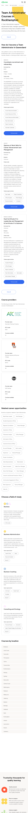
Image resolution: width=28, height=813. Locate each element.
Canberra (6, 731)
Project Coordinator (9, 124)
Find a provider (14, 133)
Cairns (5, 661)
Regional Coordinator (8, 425)
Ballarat (5, 702)
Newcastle (6, 680)
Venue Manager (21, 425)
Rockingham (7, 716)
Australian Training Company (12, 324)
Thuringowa (6, 657)
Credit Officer (8, 553)
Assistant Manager (9, 262)
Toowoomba (7, 665)
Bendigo (6, 705)
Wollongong (6, 687)
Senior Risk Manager (8, 471)
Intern (16, 553)
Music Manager (20, 471)
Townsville (6, 654)
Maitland (6, 691)
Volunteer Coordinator (9, 127)
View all (9, 37)
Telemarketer (20, 462)
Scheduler (18, 201)
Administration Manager (10, 276)
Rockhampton (7, 669)
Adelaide (6, 709)
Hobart (5, 720)
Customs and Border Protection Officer (12, 475)
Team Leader (7, 194)
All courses (8, 522)
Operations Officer (7, 430)
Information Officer (7, 439)
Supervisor (5, 452)
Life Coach (7, 590)
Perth (5, 713)
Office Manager (19, 197)
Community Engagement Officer (11, 480)
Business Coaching (10, 572)
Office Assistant (8, 197)
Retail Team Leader (7, 416)
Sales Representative (8, 462)
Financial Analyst (8, 624)
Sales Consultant (7, 466)
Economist (18, 624)
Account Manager (7, 448)
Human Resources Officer (10, 114)
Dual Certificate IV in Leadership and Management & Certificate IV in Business (14, 221)
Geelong (6, 698)
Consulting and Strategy (12, 609)
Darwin (5, 727)
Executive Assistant (9, 556)
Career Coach (16, 590)
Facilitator (7, 594)
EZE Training (8, 388)
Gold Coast (6, 650)
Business (7, 507)
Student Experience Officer (9, 421)
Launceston (6, 724)
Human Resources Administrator (11, 117)
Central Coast (7, 683)
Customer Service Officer (9, 443)
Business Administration (12, 534)
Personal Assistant (9, 201)
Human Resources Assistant (11, 110)
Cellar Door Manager (20, 466)
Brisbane (6, 646)
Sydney (5, 676)
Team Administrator (9, 120)
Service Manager (19, 484)
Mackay (5, 672)
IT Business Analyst (7, 434)
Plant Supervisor (7, 484)
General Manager (16, 452)
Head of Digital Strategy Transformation (13, 628)
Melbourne (6, 694)
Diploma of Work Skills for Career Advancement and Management (12, 148)
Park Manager (19, 416)
